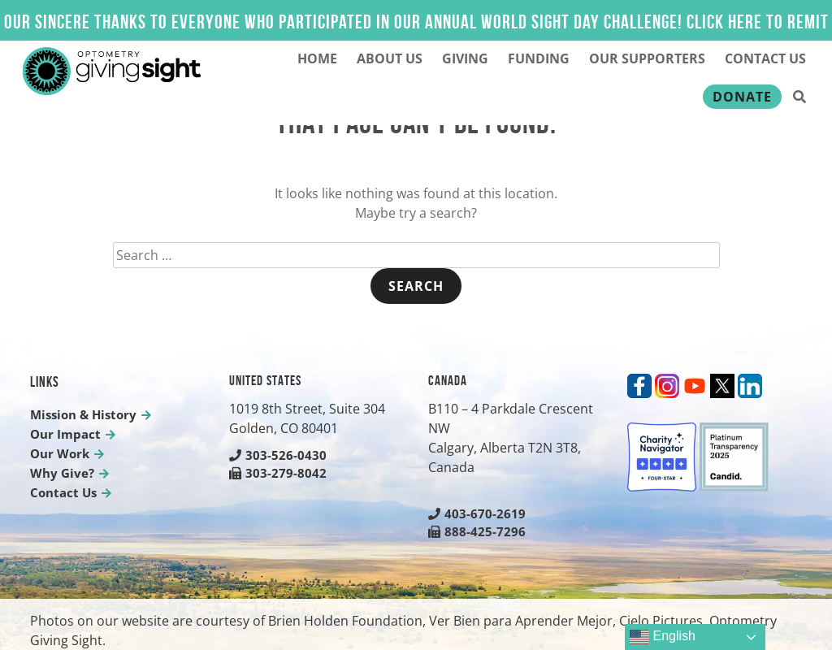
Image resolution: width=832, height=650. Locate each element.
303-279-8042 (278, 473)
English (663, 637)
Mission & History (83, 414)
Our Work (59, 453)
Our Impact (65, 434)
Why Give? (62, 473)
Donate (742, 96)
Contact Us (765, 58)
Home (317, 58)
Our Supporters (647, 58)
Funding (539, 58)
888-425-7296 (477, 531)
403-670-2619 (477, 513)
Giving (465, 58)
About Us (389, 58)
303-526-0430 (278, 455)
